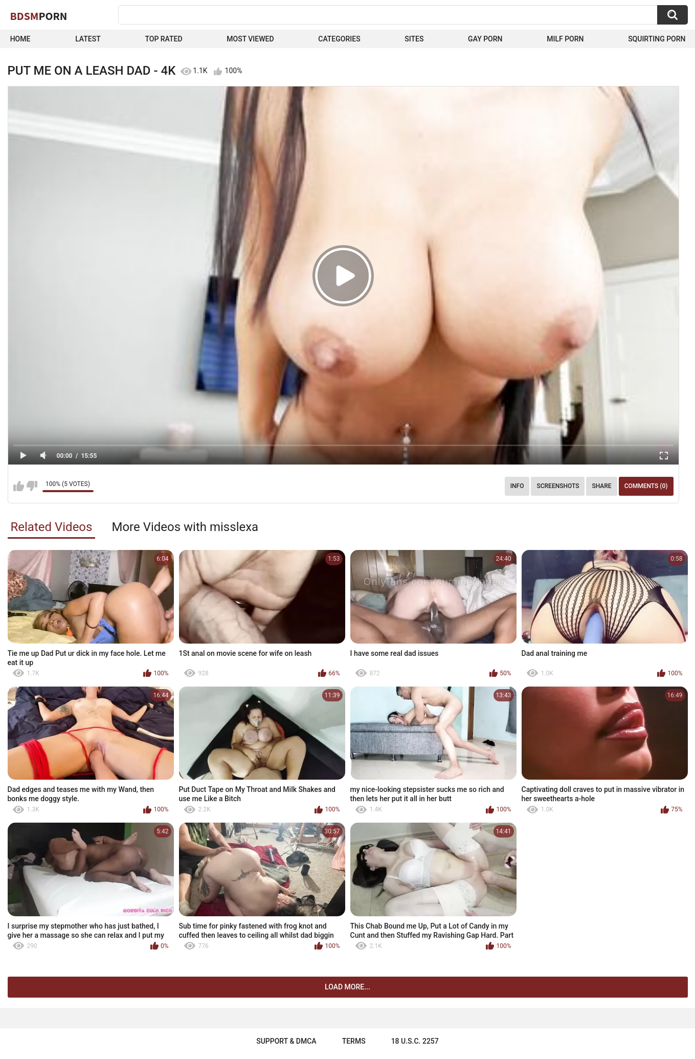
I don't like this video (32, 486)
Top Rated (163, 39)
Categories (339, 39)
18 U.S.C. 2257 (415, 1041)
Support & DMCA (286, 1041)
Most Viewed (250, 39)
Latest (88, 39)
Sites (414, 39)
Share (601, 486)
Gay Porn (485, 39)
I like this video (18, 486)
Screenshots (557, 486)
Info (517, 486)
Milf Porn (565, 39)
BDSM (39, 16)
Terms (354, 1041)
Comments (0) (646, 486)
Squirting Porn (656, 39)
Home (20, 39)
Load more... (347, 987)
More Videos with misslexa (184, 527)
